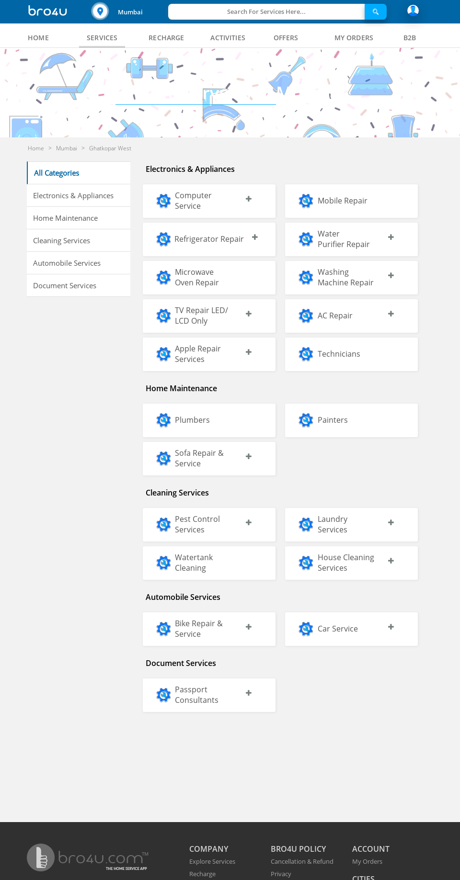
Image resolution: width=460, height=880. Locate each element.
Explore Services (212, 861)
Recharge (202, 873)
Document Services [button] (64, 285)
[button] (128, 12)
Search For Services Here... (266, 11)
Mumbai (130, 12)
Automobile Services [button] (67, 263)
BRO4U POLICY (298, 849)
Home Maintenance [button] (65, 218)
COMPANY (208, 849)
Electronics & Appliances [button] (73, 195)
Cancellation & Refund (302, 861)
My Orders (367, 861)
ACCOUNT (371, 849)
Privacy (281, 873)
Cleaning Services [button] (61, 240)
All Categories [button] (56, 173)
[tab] (38, 37)
